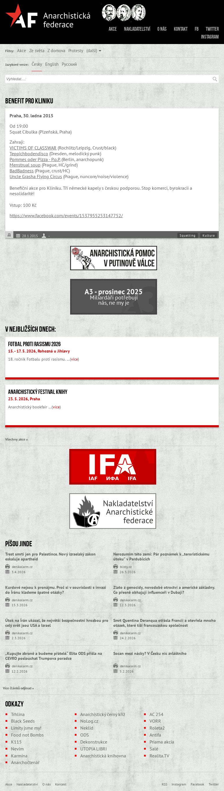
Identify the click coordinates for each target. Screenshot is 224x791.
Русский (69, 64)
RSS (164, 784)
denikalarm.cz (22, 566)
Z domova (56, 50)
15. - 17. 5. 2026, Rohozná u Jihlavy (39, 351)
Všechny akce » (16, 439)
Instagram (210, 37)
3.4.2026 (19, 571)
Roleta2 (157, 728)
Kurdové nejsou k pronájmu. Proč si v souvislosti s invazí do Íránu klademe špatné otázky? (55, 590)
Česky (37, 64)
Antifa (155, 735)
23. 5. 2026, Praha (24, 398)
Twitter (212, 29)
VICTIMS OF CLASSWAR (33, 148)
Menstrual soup (25, 165)
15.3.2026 (20, 605)
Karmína (19, 756)
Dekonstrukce (93, 742)
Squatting (188, 235)
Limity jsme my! (26, 728)
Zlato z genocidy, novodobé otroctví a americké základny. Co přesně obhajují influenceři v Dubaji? (164, 590)
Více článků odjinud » (18, 688)
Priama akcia (162, 742)
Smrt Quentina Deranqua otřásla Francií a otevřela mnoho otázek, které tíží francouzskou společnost (164, 623)
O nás (162, 29)
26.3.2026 (128, 571)
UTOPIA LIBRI (93, 749)
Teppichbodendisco (29, 153)
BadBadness (22, 170)
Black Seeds (23, 721)
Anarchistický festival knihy (37, 391)
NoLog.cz (89, 721)
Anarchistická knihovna (103, 756)
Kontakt (180, 29)
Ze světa (36, 50)
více (74, 359)
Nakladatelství (137, 29)
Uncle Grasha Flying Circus (36, 176)
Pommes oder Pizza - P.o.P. (35, 159)
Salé (154, 749)
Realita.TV (159, 756)
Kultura (209, 235)
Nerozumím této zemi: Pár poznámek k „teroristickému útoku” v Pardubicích (161, 556)
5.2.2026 (127, 671)
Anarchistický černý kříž (102, 714)
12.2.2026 (20, 671)
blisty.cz (126, 566)
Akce (113, 29)
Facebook (197, 784)
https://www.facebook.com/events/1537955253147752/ (66, 215)
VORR (155, 721)
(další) (91, 50)
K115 (16, 742)
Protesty (75, 50)
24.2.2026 (128, 638)
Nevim (17, 749)
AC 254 (156, 714)
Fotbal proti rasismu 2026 (34, 344)
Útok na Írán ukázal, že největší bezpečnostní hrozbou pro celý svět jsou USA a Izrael (56, 623)
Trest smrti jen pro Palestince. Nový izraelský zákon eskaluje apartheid (50, 556)
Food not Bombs (27, 735)
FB (196, 29)
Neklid (86, 728)
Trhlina (18, 714)
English (52, 64)
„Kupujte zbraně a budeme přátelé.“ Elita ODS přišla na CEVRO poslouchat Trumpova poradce (53, 656)
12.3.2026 (128, 605)
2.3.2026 (19, 638)
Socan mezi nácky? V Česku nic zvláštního (150, 653)
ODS (84, 735)
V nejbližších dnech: (30, 329)
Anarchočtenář (25, 762)
